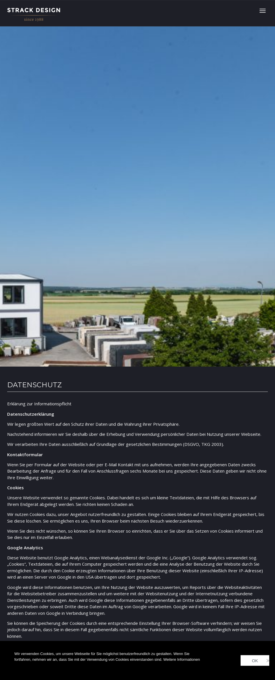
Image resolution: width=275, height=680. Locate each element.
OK (255, 660)
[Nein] (268, 660)
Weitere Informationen (181, 659)
